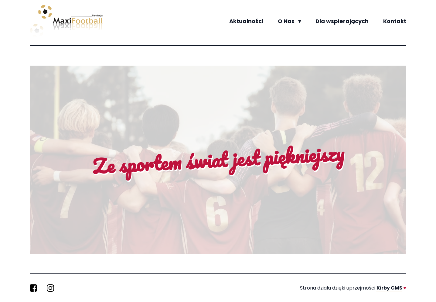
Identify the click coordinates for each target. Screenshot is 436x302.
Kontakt (394, 21)
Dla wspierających (342, 21)
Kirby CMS (389, 287)
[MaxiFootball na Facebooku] (33, 288)
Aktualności (246, 21)
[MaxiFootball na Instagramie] (50, 288)
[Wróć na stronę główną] (66, 21)
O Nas (289, 21)
